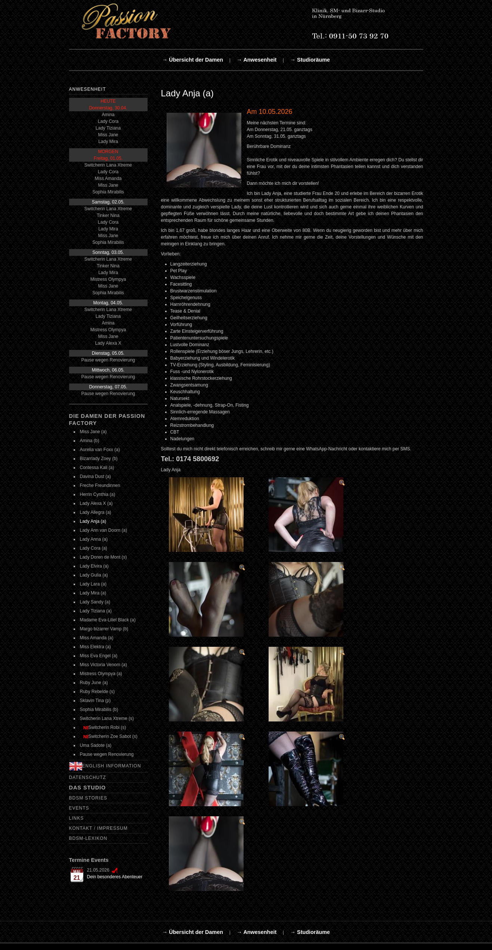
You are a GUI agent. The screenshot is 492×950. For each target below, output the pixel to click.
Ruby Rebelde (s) (97, 691)
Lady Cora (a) (93, 548)
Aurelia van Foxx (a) (100, 449)
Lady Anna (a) (94, 539)
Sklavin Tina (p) (95, 700)
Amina (108, 114)
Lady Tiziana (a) (96, 611)
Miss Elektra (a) (95, 646)
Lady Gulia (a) (94, 575)
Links (76, 818)
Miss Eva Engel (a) (99, 655)
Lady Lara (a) (93, 584)
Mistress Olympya (108, 279)
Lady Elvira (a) (94, 566)
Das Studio (87, 788)
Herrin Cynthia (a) (97, 494)
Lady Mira (108, 141)
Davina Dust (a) (95, 476)
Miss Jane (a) (93, 431)
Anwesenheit (87, 89)
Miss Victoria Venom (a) (103, 664)
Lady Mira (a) (93, 593)
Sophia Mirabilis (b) (99, 709)
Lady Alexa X (108, 343)
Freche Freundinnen (100, 485)
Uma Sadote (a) (96, 745)
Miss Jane (108, 134)
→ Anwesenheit (257, 60)
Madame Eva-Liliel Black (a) (108, 620)
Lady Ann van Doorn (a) (103, 530)
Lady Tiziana (108, 128)
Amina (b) (89, 440)
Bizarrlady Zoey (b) (99, 458)
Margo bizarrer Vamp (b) (104, 628)
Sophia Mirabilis (108, 192)
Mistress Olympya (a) (101, 673)
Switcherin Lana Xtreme (108, 165)
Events (79, 808)
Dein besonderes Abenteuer (115, 876)
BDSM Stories (88, 798)
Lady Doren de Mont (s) (103, 557)
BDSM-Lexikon (88, 838)
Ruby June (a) (94, 682)
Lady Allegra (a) (95, 512)
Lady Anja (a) (93, 521)
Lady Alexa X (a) (96, 503)
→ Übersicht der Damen (192, 60)
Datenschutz (87, 777)
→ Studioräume (310, 60)
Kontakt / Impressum (98, 828)
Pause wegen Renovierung (108, 360)
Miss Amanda (108, 178)
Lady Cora (108, 121)
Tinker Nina (108, 215)
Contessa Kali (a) (97, 467)
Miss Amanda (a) (97, 637)
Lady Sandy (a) (95, 602)
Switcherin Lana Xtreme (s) (107, 718)
